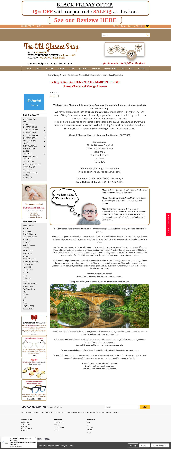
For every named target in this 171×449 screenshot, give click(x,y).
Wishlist (56, 425)
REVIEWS (61, 69)
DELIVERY (96, 69)
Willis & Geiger (28, 286)
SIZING (71, 69)
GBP (40, 26)
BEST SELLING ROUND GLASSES (30, 174)
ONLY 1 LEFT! (27, 170)
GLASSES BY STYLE (29, 138)
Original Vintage (28, 306)
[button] (85, 20)
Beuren (25, 229)
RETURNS (49, 69)
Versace (26, 256)
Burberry (26, 273)
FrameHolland (28, 264)
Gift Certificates (58, 422)
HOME (28, 69)
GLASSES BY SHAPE (30, 133)
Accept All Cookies (160, 445)
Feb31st (26, 248)
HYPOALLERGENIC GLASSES (29, 150)
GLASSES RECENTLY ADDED (30, 120)
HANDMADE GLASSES (30, 146)
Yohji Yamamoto (29, 245)
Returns (56, 430)
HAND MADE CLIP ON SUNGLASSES (30, 158)
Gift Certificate (119, 26)
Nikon (25, 292)
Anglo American (28, 226)
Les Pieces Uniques (30, 237)
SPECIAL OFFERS (28, 124)
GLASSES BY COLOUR (30, 130)
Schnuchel (26, 240)
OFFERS (141, 69)
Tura (24, 300)
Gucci (25, 275)
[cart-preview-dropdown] (147, 26)
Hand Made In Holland (31, 262)
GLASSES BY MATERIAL (31, 135)
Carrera (26, 281)
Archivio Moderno (29, 259)
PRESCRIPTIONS (110, 69)
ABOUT (38, 69)
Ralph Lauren (27, 253)
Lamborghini (27, 267)
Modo (25, 303)
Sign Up (139, 26)
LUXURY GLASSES (29, 167)
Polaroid (26, 295)
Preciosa (26, 242)
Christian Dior (28, 270)
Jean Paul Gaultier (29, 234)
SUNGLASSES (27, 154)
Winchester (27, 231)
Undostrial (27, 278)
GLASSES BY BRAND (30, 127)
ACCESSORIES (27, 178)
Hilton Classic (28, 251)
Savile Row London (29, 284)
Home (51, 92)
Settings (133, 445)
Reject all (144, 445)
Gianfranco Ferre (29, 289)
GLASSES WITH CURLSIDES (32, 164)
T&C (122, 69)
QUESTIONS (83, 69)
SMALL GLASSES (28, 162)
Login (130, 26)
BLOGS (131, 69)
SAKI (24, 297)
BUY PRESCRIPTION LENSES (29, 142)
